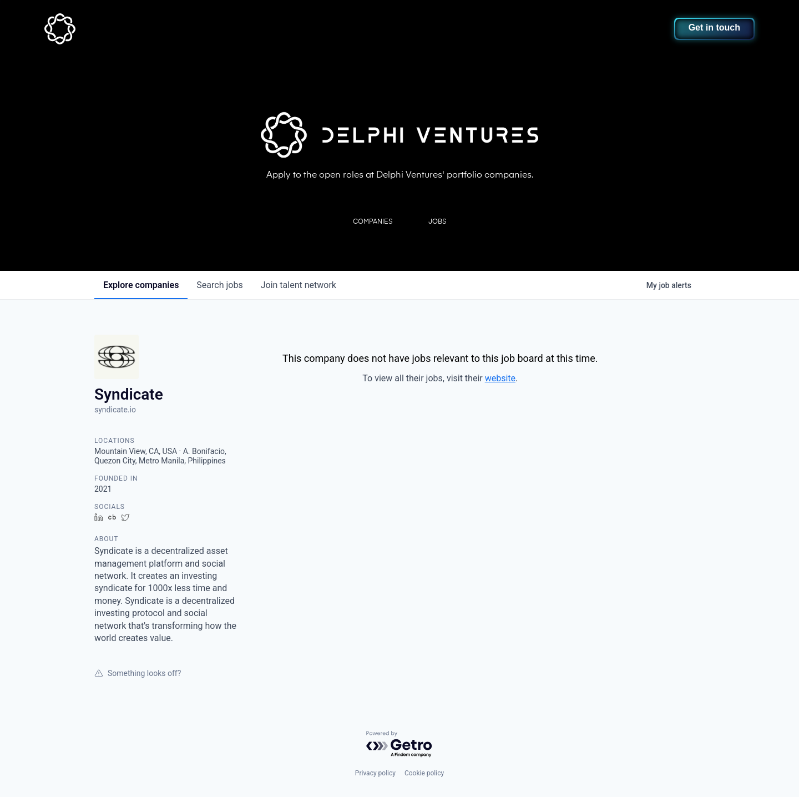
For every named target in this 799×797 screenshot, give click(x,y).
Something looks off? (137, 673)
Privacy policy (375, 773)
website (500, 378)
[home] (114, 28)
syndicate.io (115, 409)
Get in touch (714, 27)
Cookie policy (424, 773)
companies (141, 285)
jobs (219, 285)
